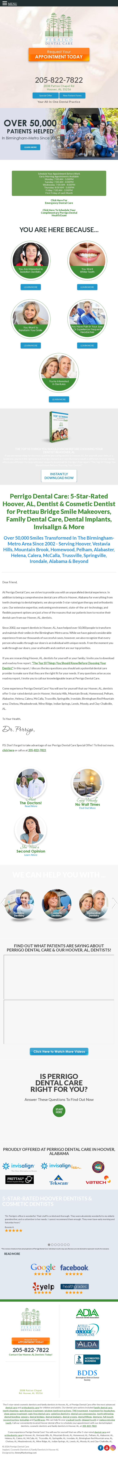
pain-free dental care (39, 1413)
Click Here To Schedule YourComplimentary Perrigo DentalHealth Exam (59, 213)
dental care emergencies (83, 1413)
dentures (97, 1416)
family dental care (103, 1407)
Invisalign (24, 1420)
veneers (25, 1416)
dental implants (53, 1416)
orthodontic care (30, 1407)
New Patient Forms (72, 95)
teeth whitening (105, 1413)
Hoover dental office (50, 1423)
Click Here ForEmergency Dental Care (59, 201)
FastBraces (39, 1420)
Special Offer (45, 95)
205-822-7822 (59, 79)
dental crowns (70, 1416)
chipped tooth (89, 1420)
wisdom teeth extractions (57, 1410)
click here (8, 750)
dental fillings (85, 1416)
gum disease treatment (31, 1410)
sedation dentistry (60, 1413)
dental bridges (37, 1416)
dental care (11, 1407)
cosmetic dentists (38, 1426)
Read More (12, 1253)
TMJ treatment (80, 1410)
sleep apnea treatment (15, 1413)
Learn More (30, 287)
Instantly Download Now (59, 476)
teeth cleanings (11, 1410)
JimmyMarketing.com (26, 1452)
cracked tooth (73, 1420)
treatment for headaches (102, 1410)
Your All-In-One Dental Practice (58, 101)
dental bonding (12, 1416)
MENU (12, 4)
